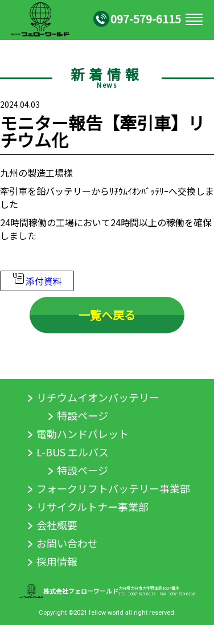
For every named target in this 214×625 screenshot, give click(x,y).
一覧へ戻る (107, 315)
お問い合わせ (67, 543)
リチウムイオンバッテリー (97, 397)
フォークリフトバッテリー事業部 (113, 488)
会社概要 (56, 524)
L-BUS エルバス (72, 451)
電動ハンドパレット (82, 433)
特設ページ (82, 415)
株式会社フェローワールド (80, 591)
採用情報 (56, 561)
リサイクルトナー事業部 (92, 506)
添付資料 (37, 281)
